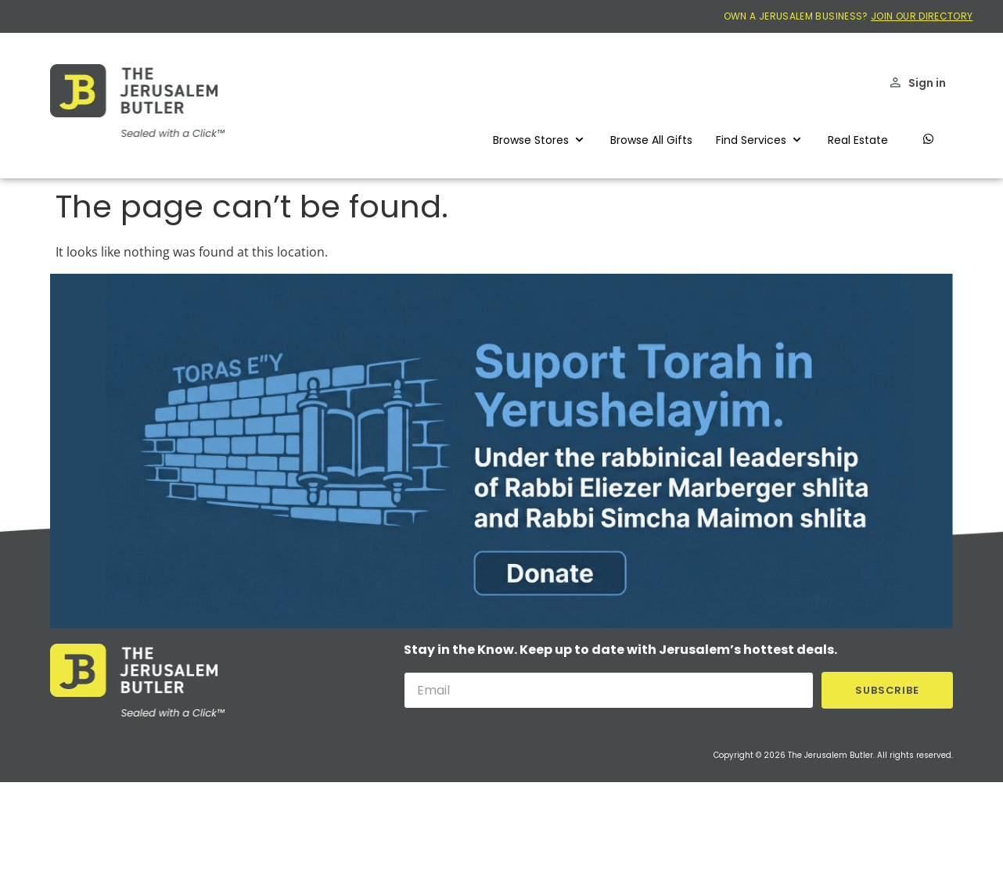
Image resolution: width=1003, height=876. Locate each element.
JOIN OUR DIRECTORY (921, 16)
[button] (540, 140)
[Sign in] (895, 82)
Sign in (927, 83)
